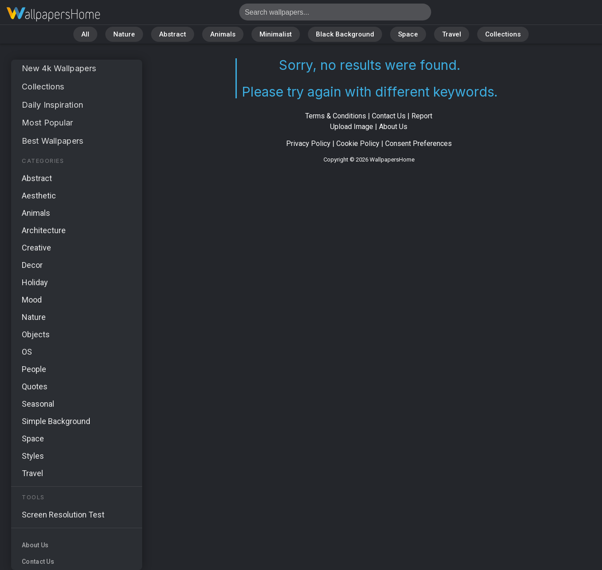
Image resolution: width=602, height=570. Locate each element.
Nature (124, 34)
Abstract (172, 34)
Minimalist (275, 34)
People (34, 369)
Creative (36, 247)
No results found (53, 14)
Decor (32, 265)
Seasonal (38, 403)
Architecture (44, 230)
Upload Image (351, 126)
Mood (32, 299)
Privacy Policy (308, 143)
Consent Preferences (418, 143)
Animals (222, 34)
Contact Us (38, 561)
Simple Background (56, 421)
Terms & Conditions (335, 116)
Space (408, 34)
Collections (503, 34)
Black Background (345, 34)
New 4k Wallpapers (59, 68)
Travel (451, 34)
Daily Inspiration (52, 104)
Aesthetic (39, 195)
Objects (36, 334)
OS (27, 351)
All (85, 34)
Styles (33, 456)
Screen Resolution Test (63, 514)
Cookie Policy (357, 143)
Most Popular (47, 122)
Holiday (35, 282)
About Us (35, 545)
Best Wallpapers (53, 141)
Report (421, 116)
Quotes (35, 386)
